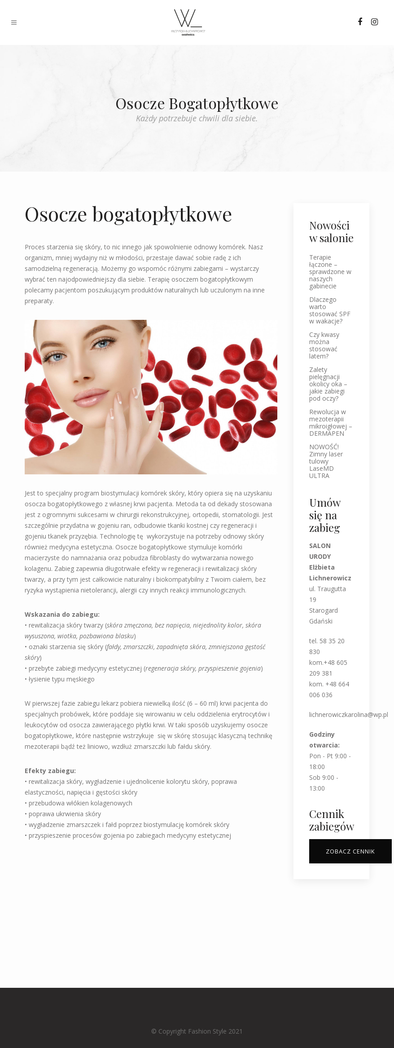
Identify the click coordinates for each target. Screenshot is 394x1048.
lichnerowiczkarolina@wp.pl (348, 714)
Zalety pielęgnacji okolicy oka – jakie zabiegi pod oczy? (328, 384)
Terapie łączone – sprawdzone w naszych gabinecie (330, 272)
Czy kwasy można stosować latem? (324, 345)
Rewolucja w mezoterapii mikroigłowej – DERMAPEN (330, 422)
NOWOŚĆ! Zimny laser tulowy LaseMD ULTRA (326, 461)
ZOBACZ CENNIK (350, 851)
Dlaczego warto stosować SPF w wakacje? (329, 310)
